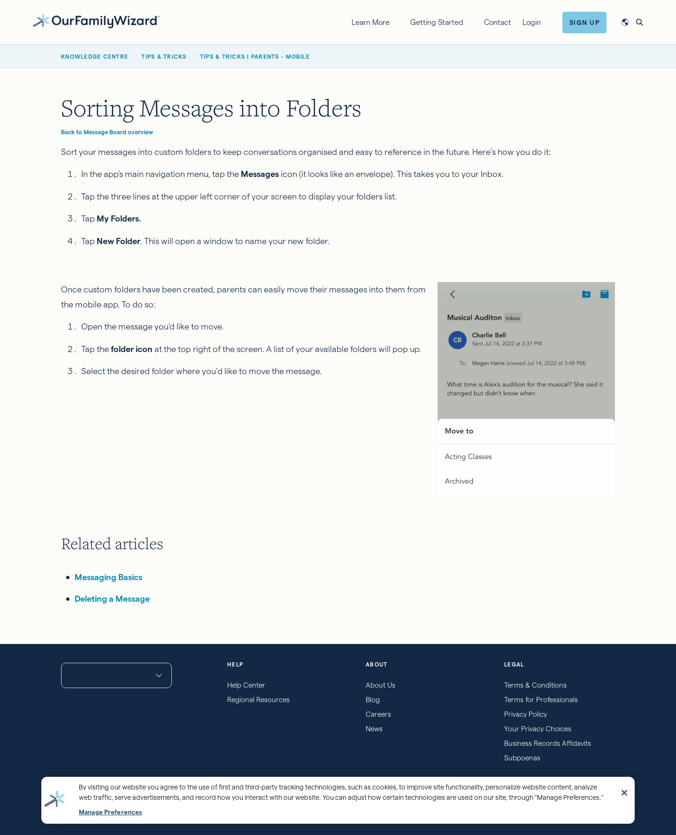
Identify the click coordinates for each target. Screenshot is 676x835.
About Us (380, 685)
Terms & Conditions (535, 685)
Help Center (246, 685)
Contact (497, 22)
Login (531, 22)
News (374, 729)
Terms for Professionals (541, 700)
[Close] (624, 792)
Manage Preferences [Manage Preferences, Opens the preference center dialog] (110, 812)
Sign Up (584, 22)
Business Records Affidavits (547, 743)
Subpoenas (522, 758)
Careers (378, 714)
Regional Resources (258, 700)
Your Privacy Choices (537, 729)
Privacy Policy (525, 714)
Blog (373, 700)
